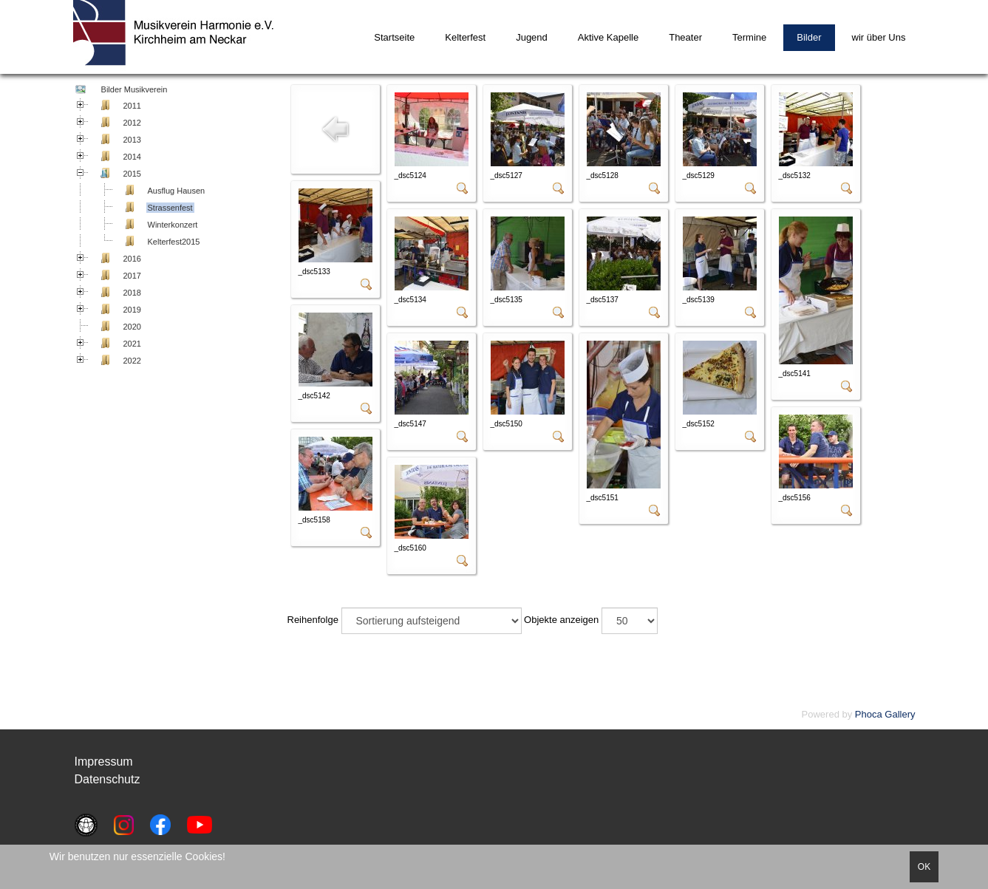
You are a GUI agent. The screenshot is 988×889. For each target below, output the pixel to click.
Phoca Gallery (885, 714)
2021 (132, 343)
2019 (132, 309)
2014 (132, 156)
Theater (685, 37)
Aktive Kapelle (608, 37)
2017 (132, 275)
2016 (132, 258)
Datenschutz (107, 779)
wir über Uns (879, 37)
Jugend (532, 37)
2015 (132, 173)
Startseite (394, 37)
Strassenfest (170, 207)
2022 (132, 360)
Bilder (809, 37)
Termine (749, 37)
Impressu (99, 761)
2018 (132, 292)
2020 (132, 326)
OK (924, 867)
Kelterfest (465, 37)
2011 (132, 105)
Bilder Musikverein (133, 89)
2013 (132, 139)
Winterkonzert (173, 224)
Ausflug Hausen (176, 190)
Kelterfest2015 (174, 241)
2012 (132, 122)
